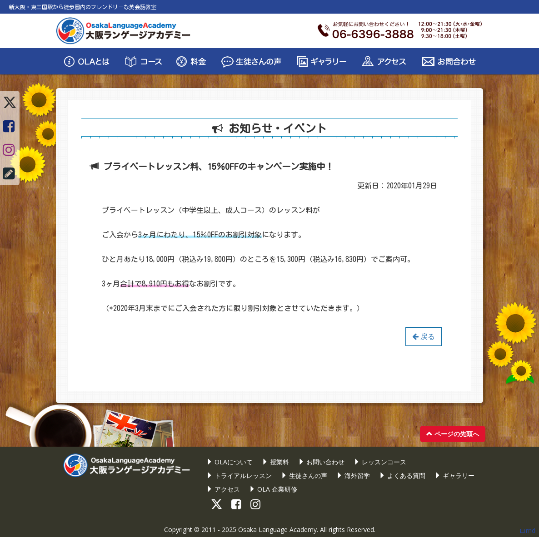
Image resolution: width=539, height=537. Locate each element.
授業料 (275, 462)
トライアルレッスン (239, 475)
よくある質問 (402, 475)
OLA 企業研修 (273, 489)
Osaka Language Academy (277, 529)
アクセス (223, 489)
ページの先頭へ (452, 433)
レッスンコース (380, 462)
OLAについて (229, 462)
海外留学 (353, 475)
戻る (423, 336)
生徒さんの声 (304, 475)
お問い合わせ (321, 462)
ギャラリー (454, 475)
